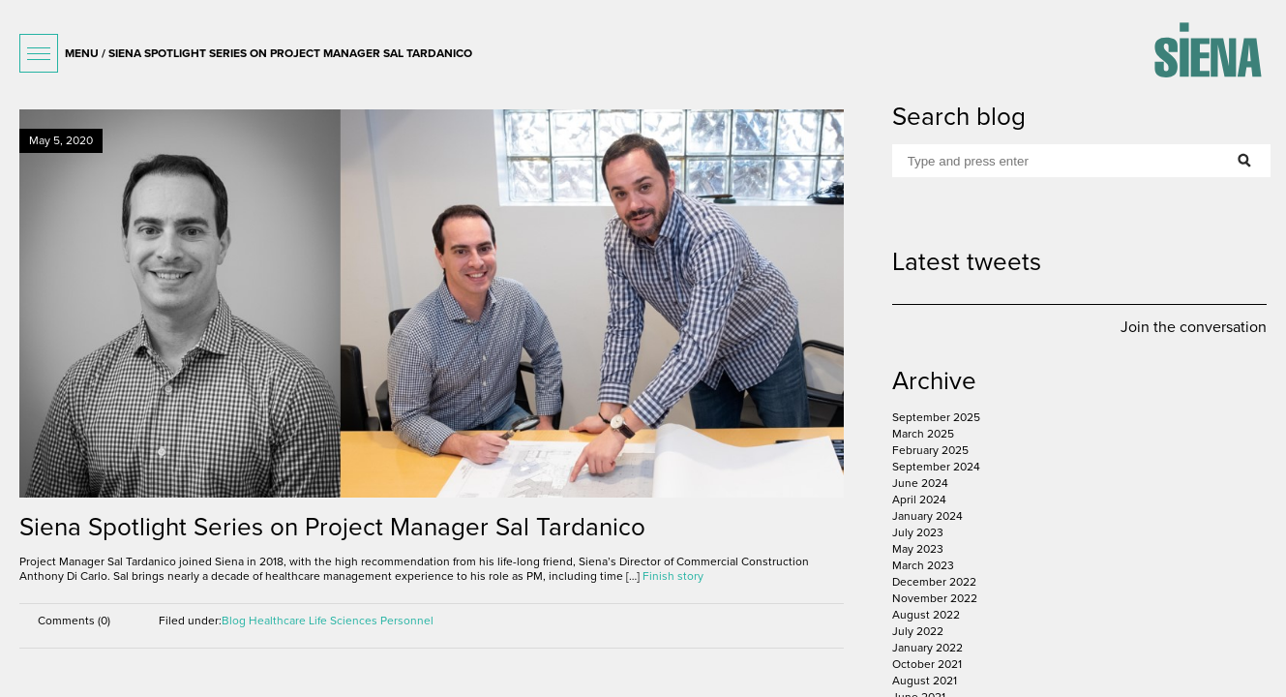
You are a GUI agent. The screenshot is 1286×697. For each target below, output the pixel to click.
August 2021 (924, 680)
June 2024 (920, 483)
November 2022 (934, 598)
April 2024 (919, 499)
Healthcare (277, 620)
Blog (234, 620)
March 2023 (923, 565)
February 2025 (930, 450)
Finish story (673, 576)
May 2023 (917, 549)
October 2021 (927, 664)
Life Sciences (343, 620)
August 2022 (926, 614)
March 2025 (923, 433)
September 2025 (936, 417)
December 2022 (934, 582)
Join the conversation (1194, 327)
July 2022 (917, 631)
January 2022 (927, 647)
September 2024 (936, 466)
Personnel (407, 620)
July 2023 (917, 532)
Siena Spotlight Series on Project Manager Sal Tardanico (332, 527)
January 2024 (927, 516)
